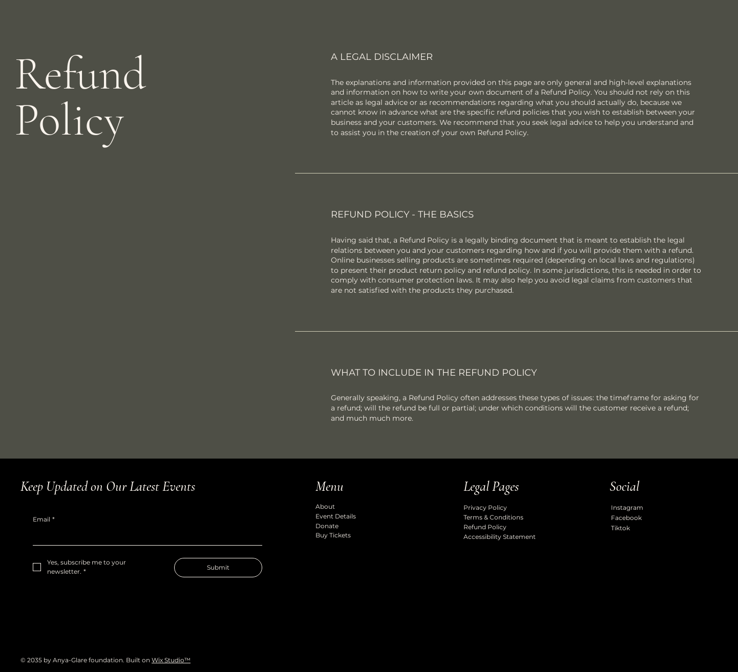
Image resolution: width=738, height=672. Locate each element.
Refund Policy (485, 527)
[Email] (144, 536)
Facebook (626, 518)
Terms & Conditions (493, 517)
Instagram (627, 507)
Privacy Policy (485, 507)
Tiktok (620, 528)
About (325, 506)
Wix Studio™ (171, 660)
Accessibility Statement (499, 536)
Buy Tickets (333, 535)
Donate (327, 526)
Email (44, 519)
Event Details (335, 516)
